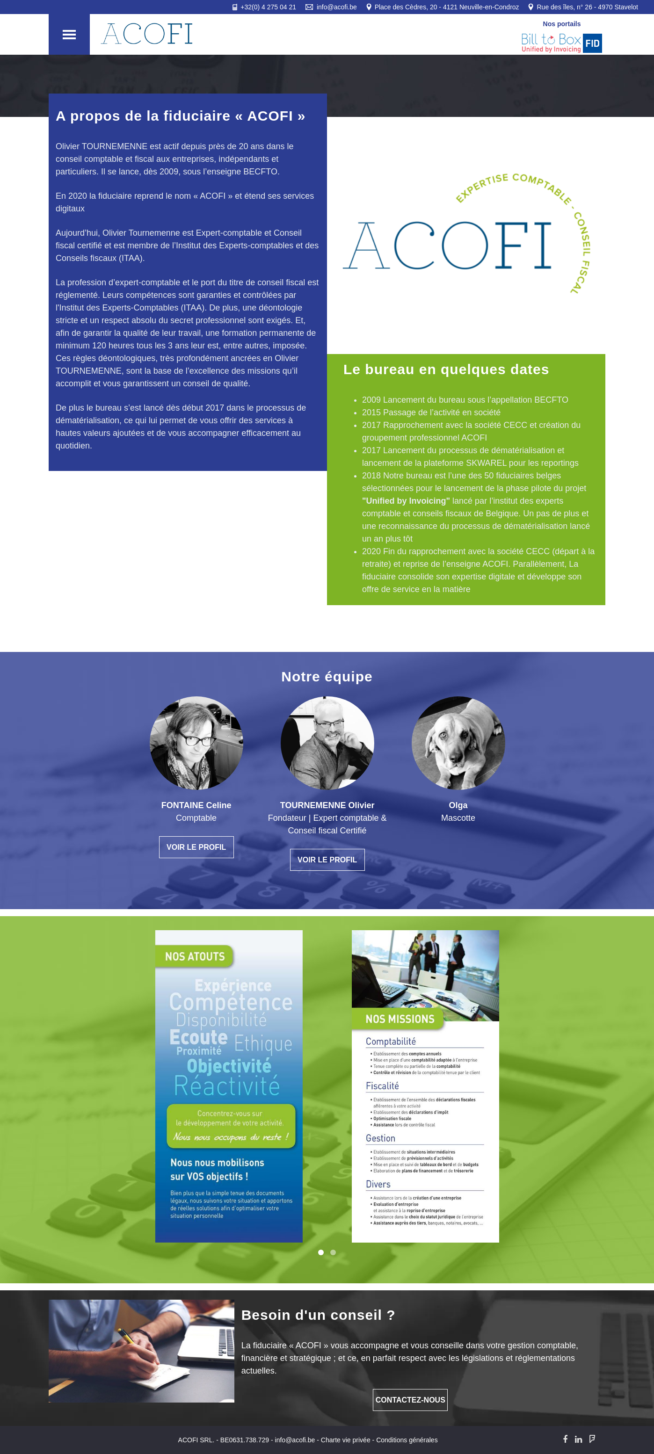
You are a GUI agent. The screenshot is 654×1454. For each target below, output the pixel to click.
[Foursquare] (592, 1439)
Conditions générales (407, 1440)
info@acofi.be (295, 1440)
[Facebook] (565, 1439)
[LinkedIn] (578, 1439)
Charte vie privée (346, 1440)
